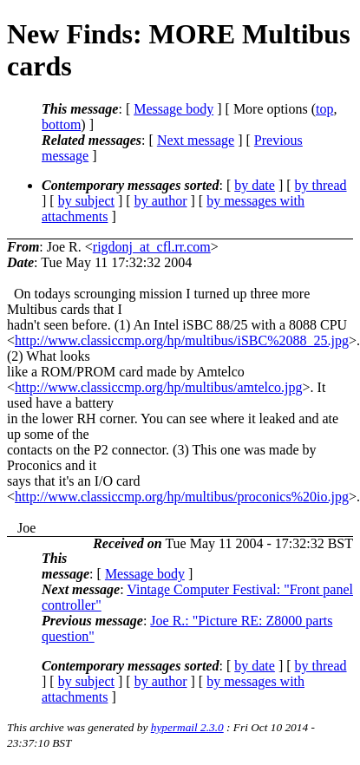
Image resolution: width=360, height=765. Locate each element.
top (324, 108)
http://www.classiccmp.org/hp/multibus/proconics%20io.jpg (182, 496)
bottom (61, 124)
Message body (173, 108)
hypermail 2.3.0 (187, 727)
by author (160, 200)
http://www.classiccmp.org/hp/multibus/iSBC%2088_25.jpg (182, 340)
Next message (195, 140)
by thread (321, 185)
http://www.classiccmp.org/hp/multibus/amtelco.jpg (159, 387)
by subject (86, 200)
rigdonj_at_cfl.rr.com (152, 246)
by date (254, 185)
